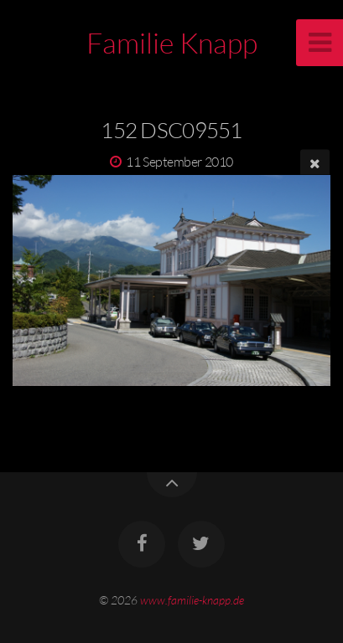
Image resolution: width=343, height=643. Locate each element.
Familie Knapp (171, 42)
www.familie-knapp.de (192, 600)
